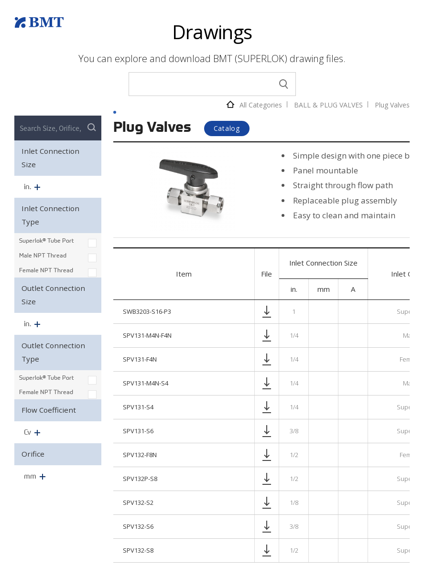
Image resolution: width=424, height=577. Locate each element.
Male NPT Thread (42, 255)
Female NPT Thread (46, 270)
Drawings (212, 32)
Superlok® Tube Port (46, 240)
